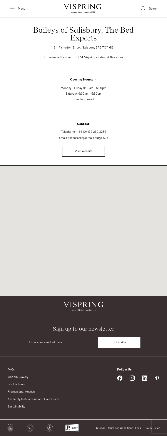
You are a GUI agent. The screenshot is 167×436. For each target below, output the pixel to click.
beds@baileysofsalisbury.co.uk (88, 138)
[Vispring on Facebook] (119, 378)
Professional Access (21, 392)
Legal (138, 428)
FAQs (11, 370)
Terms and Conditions (120, 428)
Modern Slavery (17, 377)
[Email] (59, 342)
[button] (10, 428)
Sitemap (100, 428)
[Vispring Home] (82, 8)
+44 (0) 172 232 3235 (91, 132)
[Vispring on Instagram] (132, 378)
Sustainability (16, 407)
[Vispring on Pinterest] (157, 378)
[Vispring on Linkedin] (144, 378)
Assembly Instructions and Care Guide (33, 399)
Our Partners (16, 384)
